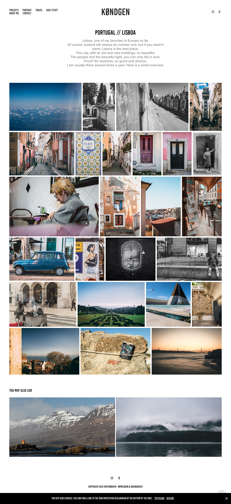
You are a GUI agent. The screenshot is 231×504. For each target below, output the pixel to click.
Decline (170, 498)
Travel (39, 10)
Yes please (159, 498)
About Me (14, 13)
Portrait (27, 10)
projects (14, 10)
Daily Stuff (52, 10)
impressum (123, 486)
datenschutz (137, 486)
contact (27, 13)
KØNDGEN (115, 12)
